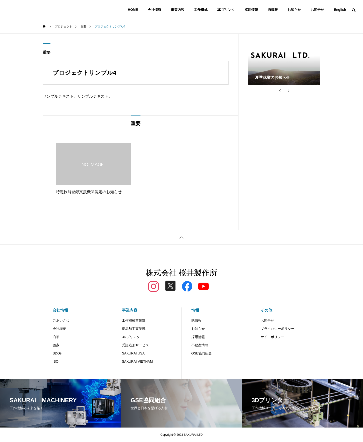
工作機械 (201, 10)
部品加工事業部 (134, 329)
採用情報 (251, 10)
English (340, 10)
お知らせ (294, 10)
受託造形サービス (135, 345)
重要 (46, 52)
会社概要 (59, 329)
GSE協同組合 (201, 353)
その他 (266, 310)
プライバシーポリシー (277, 329)
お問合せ (317, 10)
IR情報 (273, 10)
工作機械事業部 (134, 320)
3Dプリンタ (226, 10)
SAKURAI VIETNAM (137, 361)
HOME (133, 10)
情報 (195, 310)
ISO (55, 361)
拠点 (56, 345)
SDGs (57, 353)
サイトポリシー (272, 337)
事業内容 (177, 10)
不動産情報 (199, 345)
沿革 (56, 337)
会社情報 (154, 10)
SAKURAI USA (133, 353)
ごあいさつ (61, 320)
